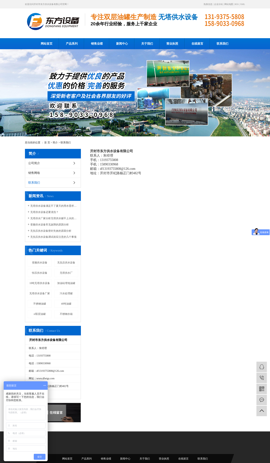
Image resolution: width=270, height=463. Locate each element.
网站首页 (46, 43)
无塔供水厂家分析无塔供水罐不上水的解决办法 (54, 218)
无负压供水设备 (66, 262)
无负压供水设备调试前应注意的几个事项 (53, 237)
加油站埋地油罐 (66, 283)
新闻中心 (122, 43)
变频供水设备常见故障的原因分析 (49, 224)
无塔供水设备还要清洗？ (44, 212)
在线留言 (197, 43)
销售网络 (34, 172)
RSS (237, 4)
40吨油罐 (66, 303)
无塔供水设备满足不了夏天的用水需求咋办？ (54, 206)
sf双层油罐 (40, 314)
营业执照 (172, 43)
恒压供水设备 (39, 273)
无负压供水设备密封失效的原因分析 (50, 230)
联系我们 (222, 43)
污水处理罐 (66, 293)
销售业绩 (97, 43)
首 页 (47, 142)
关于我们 (147, 43)
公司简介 (34, 163)
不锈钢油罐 (39, 303)
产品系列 (72, 43)
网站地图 (228, 4)
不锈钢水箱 (66, 314)
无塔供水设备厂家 (39, 293)
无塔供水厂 (66, 273)
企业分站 (218, 4)
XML (242, 4)
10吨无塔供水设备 (39, 283)
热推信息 (208, 4)
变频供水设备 (39, 262)
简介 (55, 142)
